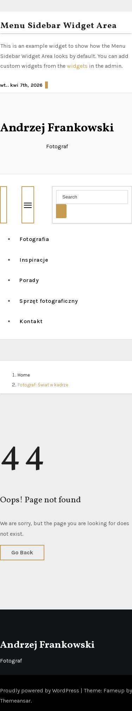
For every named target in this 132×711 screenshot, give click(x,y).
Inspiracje (33, 259)
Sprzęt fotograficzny (48, 301)
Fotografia (34, 239)
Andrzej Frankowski (57, 128)
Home (24, 375)
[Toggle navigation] (27, 204)
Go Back (22, 552)
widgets (78, 66)
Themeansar (15, 700)
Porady (29, 280)
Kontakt (31, 321)
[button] (3, 181)
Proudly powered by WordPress (40, 690)
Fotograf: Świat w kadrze (43, 384)
